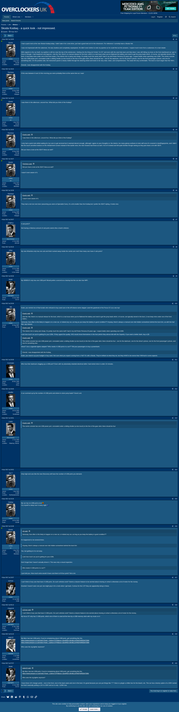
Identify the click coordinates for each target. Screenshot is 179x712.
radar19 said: (26, 668)
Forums (6, 17)
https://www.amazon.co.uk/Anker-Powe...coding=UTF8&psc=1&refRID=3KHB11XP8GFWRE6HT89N (55, 640)
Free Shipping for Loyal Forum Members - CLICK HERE (139, 13)
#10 (176, 303)
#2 (176, 69)
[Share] (173, 39)
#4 (176, 129)
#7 (176, 219)
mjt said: (25, 531)
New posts (5, 20)
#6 (176, 190)
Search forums (16, 20)
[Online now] (2, 41)
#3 (176, 98)
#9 (176, 276)
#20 (176, 663)
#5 (176, 159)
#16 (176, 526)
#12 (176, 389)
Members (28, 17)
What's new (16, 17)
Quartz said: (26, 134)
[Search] (172, 17)
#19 (176, 634)
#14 (176, 469)
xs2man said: (26, 610)
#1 (176, 39)
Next (9, 35)
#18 (176, 605)
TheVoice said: (27, 164)
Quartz (5, 32)
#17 (176, 577)
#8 (176, 247)
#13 (176, 418)
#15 (176, 499)
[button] (21, 17)
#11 (176, 359)
